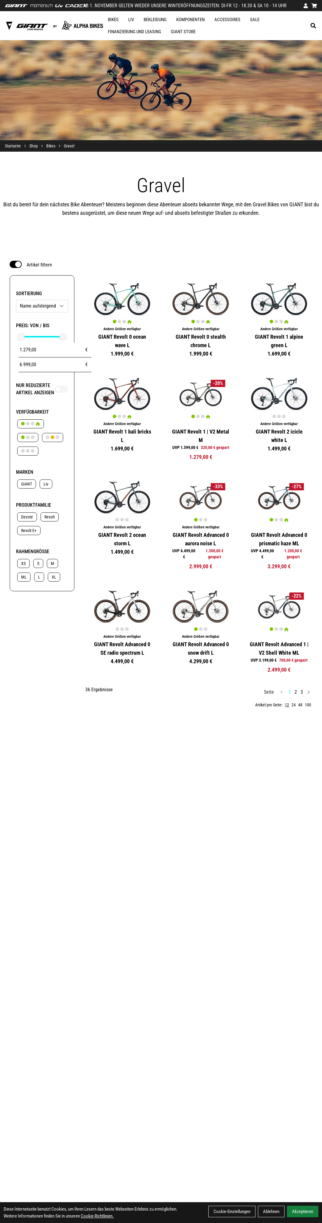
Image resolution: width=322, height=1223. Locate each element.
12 (287, 704)
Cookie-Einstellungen (231, 1211)
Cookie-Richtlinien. (97, 1216)
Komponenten (190, 19)
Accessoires (227, 19)
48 (300, 704)
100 (308, 704)
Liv (131, 19)
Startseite (13, 146)
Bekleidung (155, 19)
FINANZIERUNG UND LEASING (134, 31)
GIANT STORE (183, 31)
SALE (254, 19)
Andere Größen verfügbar (122, 329)
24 (293, 704)
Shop (33, 146)
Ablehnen (271, 1211)
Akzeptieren (302, 1211)
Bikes (113, 19)
